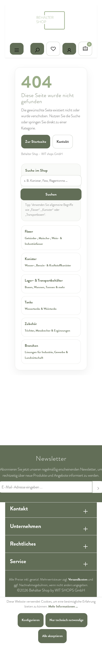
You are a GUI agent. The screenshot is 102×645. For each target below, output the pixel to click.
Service (18, 561)
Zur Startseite (35, 141)
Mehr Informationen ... (63, 606)
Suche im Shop (36, 170)
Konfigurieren (31, 620)
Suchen (51, 194)
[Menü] (17, 49)
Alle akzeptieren (52, 636)
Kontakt (63, 141)
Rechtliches (23, 543)
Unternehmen (25, 526)
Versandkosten (77, 579)
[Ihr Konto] (69, 49)
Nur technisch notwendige (66, 620)
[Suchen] (37, 49)
